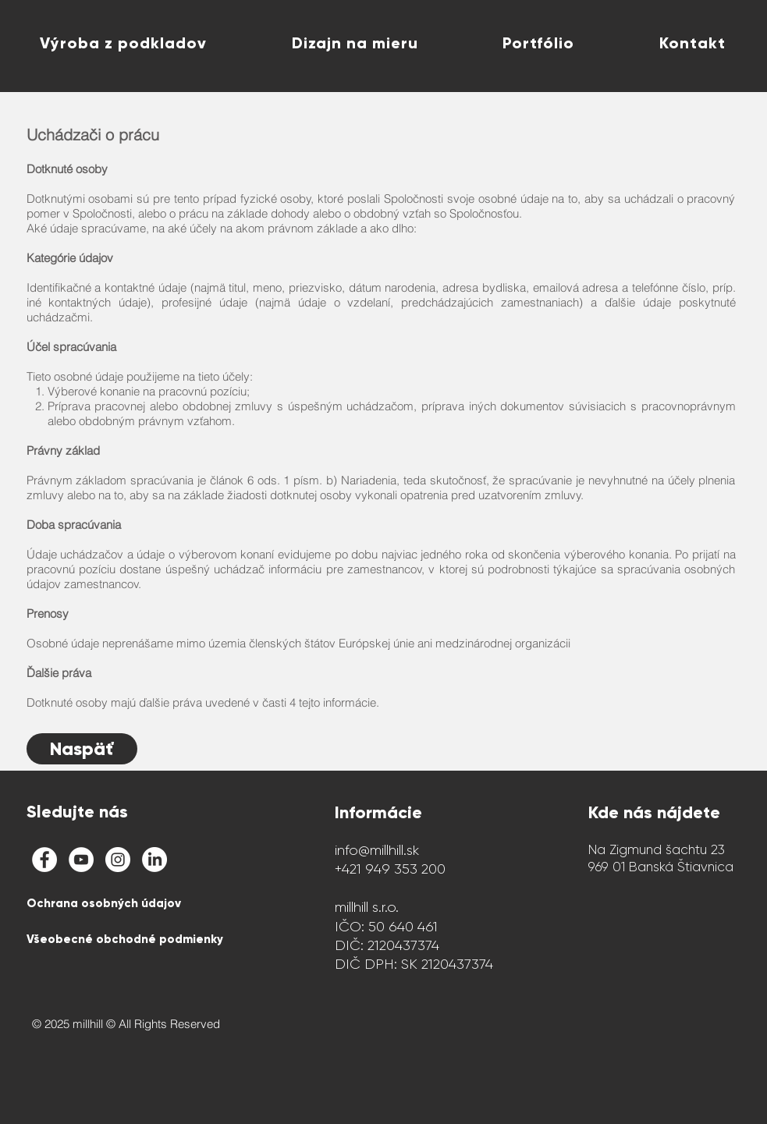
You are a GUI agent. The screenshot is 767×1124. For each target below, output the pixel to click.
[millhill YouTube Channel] (81, 859)
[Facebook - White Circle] (44, 859)
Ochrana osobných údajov (104, 903)
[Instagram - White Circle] (117, 859)
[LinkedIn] (154, 859)
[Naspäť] (82, 748)
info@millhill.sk (377, 850)
